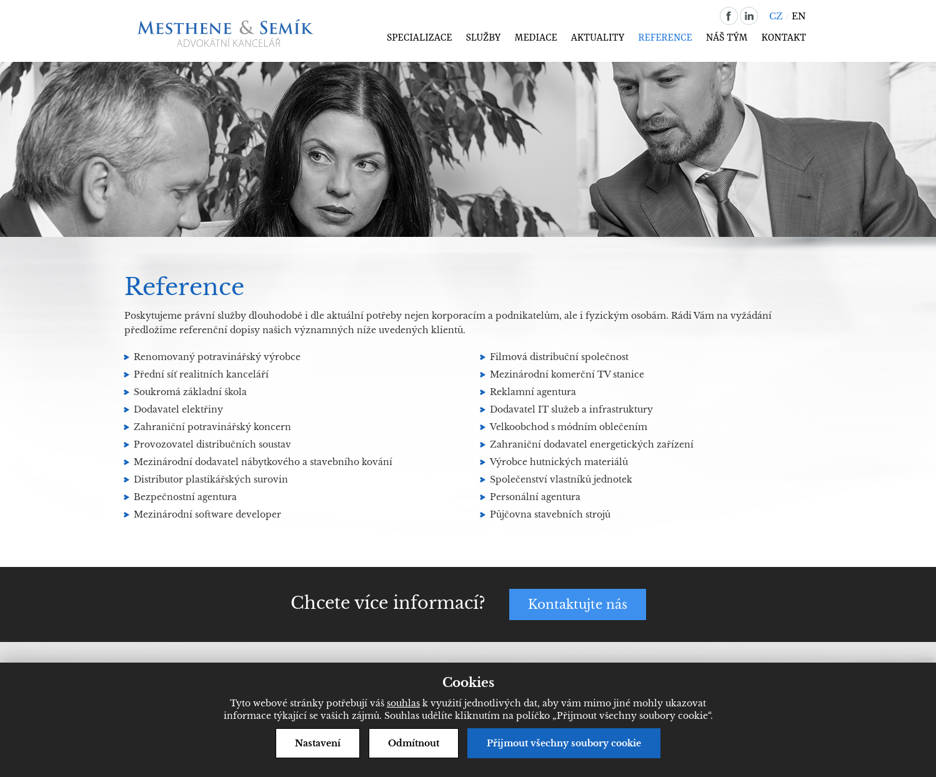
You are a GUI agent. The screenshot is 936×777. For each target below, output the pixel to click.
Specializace (419, 38)
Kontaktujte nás (577, 604)
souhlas (403, 703)
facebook (729, 16)
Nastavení (318, 743)
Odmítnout (413, 743)
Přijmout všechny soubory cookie (564, 743)
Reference (665, 38)
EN (799, 16)
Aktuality (598, 38)
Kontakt (784, 38)
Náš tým (727, 38)
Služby (483, 38)
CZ (776, 16)
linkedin (749, 16)
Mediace (535, 38)
